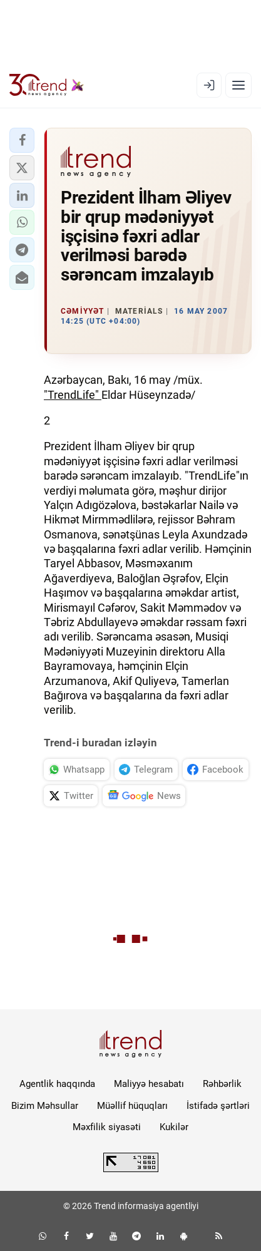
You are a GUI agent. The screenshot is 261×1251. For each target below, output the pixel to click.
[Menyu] (238, 85)
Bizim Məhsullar (44, 1105)
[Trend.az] (46, 85)
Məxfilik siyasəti (107, 1127)
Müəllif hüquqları (132, 1105)
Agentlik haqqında (57, 1083)
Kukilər (174, 1127)
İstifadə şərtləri (218, 1105)
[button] (22, 140)
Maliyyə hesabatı (149, 1083)
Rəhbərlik (222, 1083)
